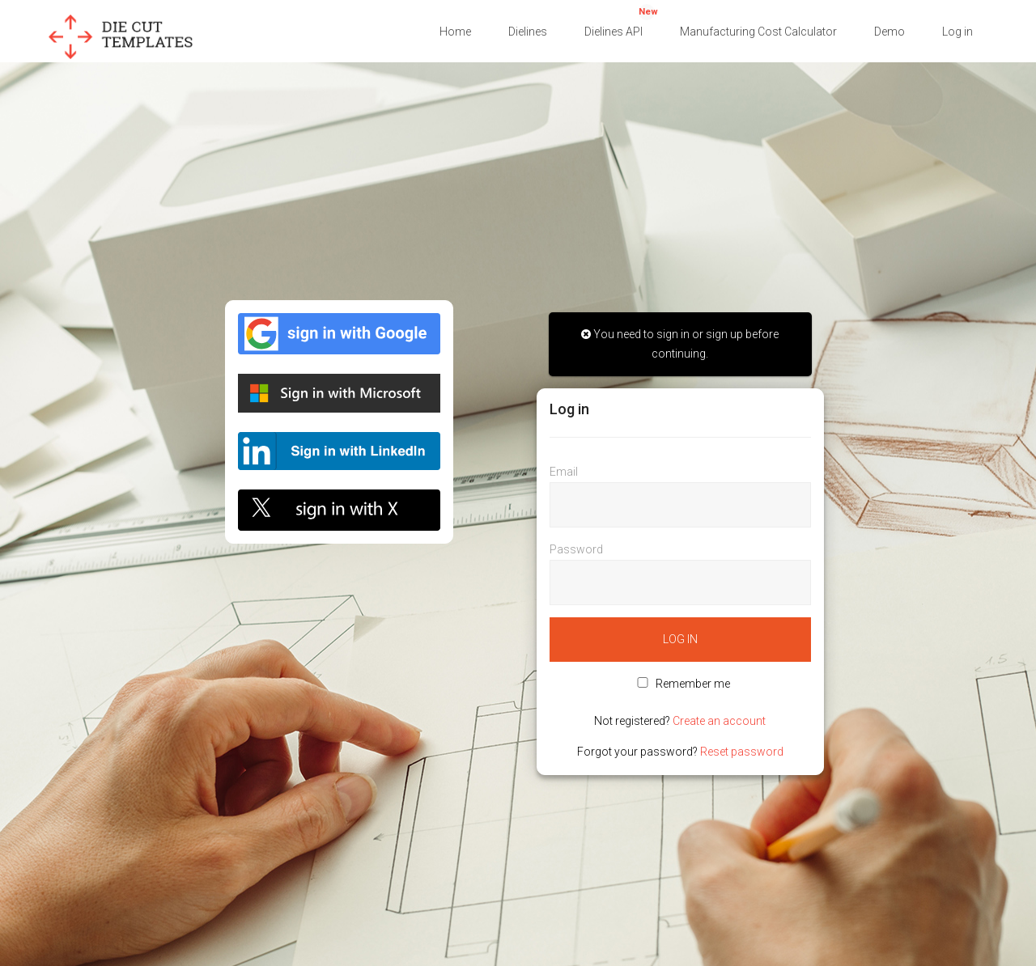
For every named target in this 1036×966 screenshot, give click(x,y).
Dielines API (621, 21)
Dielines (527, 31)
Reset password (741, 751)
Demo (889, 31)
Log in (957, 31)
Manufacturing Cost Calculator (758, 31)
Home (455, 31)
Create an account (719, 720)
